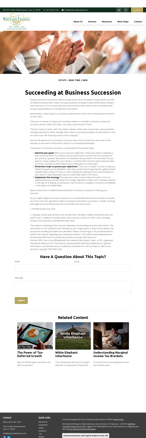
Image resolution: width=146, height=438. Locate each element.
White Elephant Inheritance (66, 346)
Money (41, 429)
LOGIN (137, 2)
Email (76, 254)
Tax (40, 426)
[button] (78, 14)
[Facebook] (126, 2)
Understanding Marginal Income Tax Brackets (110, 346)
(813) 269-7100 (50, 2)
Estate (41, 420)
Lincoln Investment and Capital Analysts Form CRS (85, 435)
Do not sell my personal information (81, 421)
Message (19, 270)
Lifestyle (42, 432)
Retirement (43, 414)
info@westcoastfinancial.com (75, 2)
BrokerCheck (118, 412)
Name (17, 254)
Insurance (42, 423)
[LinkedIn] (119, 2)
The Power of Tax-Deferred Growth (30, 346)
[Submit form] (21, 293)
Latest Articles (44, 435)
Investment (43, 417)
